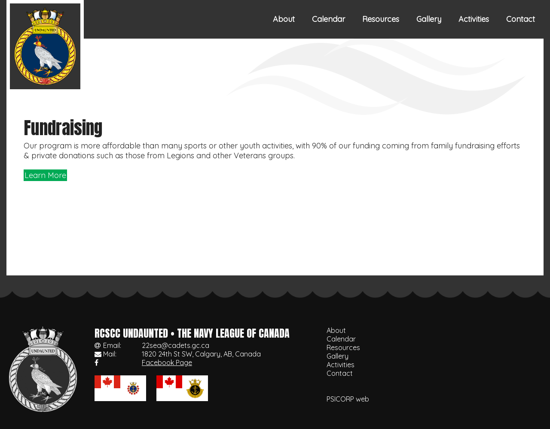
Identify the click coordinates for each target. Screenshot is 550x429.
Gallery (428, 19)
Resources (380, 19)
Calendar (328, 19)
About (284, 19)
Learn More (45, 175)
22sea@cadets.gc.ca (175, 345)
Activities (473, 19)
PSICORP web (348, 399)
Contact (520, 19)
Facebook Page (167, 362)
